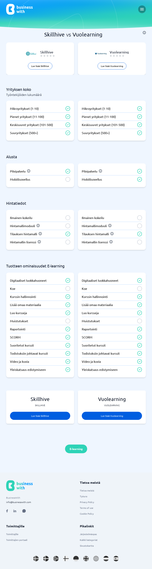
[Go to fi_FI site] (66, 558)
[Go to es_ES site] (116, 558)
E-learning (76, 449)
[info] (144, 32)
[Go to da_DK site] (46, 558)
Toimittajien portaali (16, 539)
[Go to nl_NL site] (106, 558)
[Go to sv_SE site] (36, 558)
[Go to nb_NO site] (56, 558)
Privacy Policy (87, 502)
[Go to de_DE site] (76, 558)
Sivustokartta (87, 545)
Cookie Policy (87, 513)
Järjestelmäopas (88, 534)
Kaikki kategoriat (89, 539)
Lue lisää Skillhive (40, 66)
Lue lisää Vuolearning (112, 66)
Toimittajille (12, 534)
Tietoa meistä (87, 490)
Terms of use (86, 507)
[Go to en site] (96, 558)
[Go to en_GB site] (86, 558)
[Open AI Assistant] (24, 511)
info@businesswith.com (18, 502)
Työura (83, 496)
